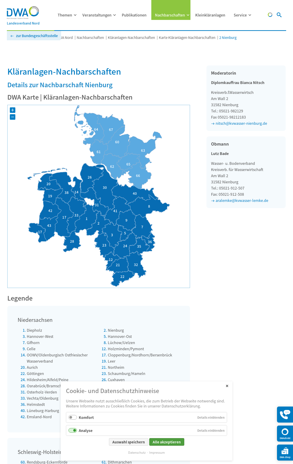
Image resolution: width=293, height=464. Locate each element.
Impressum (157, 452)
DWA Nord (65, 37)
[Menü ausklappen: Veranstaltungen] (114, 15)
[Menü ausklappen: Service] (249, 15)
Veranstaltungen (96, 15)
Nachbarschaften (170, 15)
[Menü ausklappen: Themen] (75, 15)
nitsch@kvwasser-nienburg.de (241, 123)
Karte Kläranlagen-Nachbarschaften (187, 37)
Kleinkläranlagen (210, 15)
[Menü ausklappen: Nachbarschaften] (188, 15)
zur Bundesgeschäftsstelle (37, 35)
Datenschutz (137, 452)
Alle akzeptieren (167, 442)
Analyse (85, 430)
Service (240, 15)
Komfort (86, 417)
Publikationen (134, 15)
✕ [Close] (226, 385)
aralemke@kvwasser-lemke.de (242, 200)
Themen (65, 15)
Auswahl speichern (128, 442)
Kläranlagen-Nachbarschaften (131, 37)
